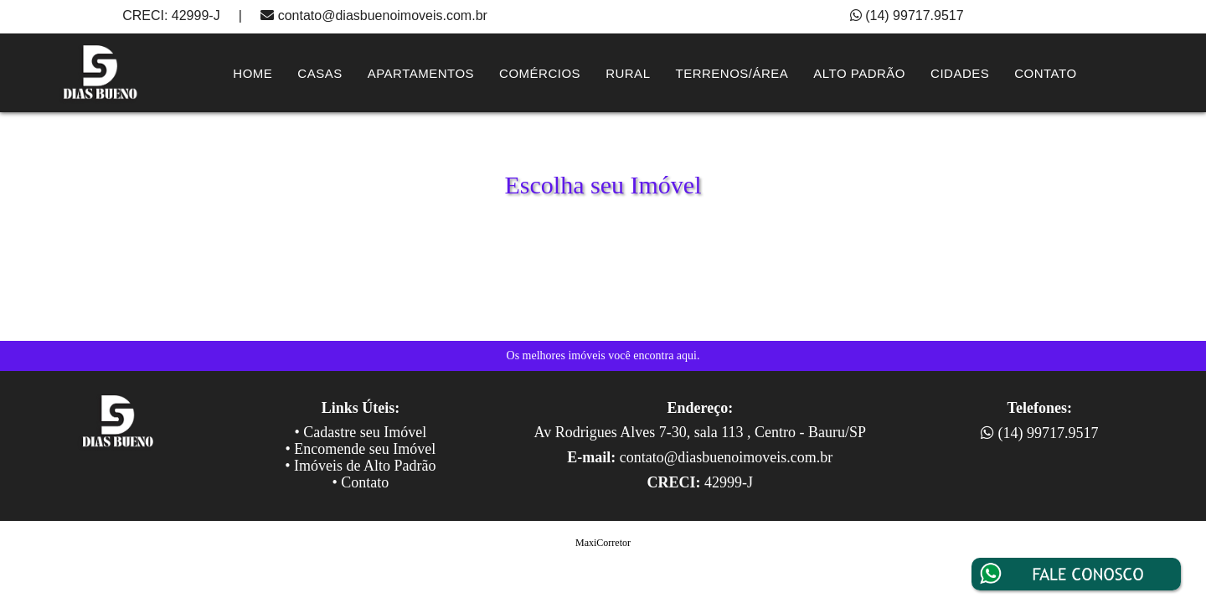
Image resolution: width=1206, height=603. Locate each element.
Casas (319, 73)
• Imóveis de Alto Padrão (360, 465)
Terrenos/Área (731, 73)
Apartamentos (421, 73)
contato (1045, 73)
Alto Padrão (859, 73)
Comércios (539, 73)
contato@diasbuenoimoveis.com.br (382, 15)
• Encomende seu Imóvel (361, 449)
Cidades (959, 73)
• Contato (360, 482)
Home (252, 73)
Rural (628, 73)
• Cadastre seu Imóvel (361, 432)
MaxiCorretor (603, 543)
